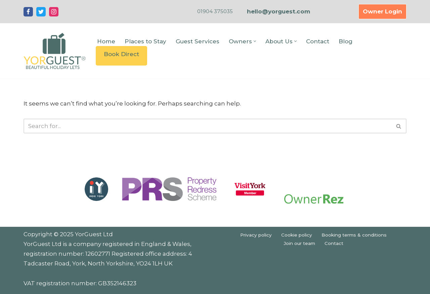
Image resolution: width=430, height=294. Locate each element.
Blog (345, 41)
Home (106, 41)
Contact (317, 41)
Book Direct (121, 54)
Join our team (299, 243)
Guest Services (197, 41)
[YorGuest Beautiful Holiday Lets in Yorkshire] (55, 51)
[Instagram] (53, 11)
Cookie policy (296, 235)
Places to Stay (145, 41)
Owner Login (382, 11)
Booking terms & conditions (354, 235)
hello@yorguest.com (278, 11)
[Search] (207, 126)
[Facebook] (28, 11)
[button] (255, 41)
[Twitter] (41, 11)
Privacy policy (256, 235)
